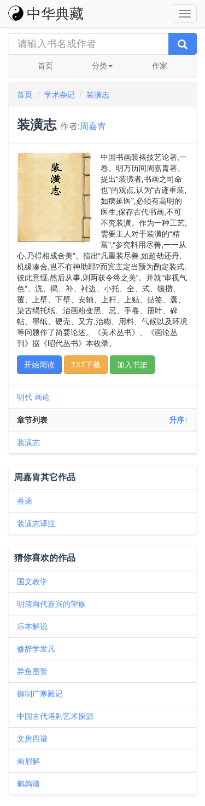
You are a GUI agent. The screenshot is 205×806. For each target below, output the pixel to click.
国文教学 (32, 581)
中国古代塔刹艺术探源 (55, 716)
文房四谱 (32, 738)
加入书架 (132, 364)
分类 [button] (102, 65)
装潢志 (97, 94)
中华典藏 (46, 13)
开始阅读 (39, 364)
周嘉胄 (93, 126)
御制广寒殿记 (40, 693)
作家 (159, 65)
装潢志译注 (36, 523)
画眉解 (28, 761)
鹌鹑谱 (28, 783)
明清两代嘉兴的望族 (51, 604)
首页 (45, 65)
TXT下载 (86, 364)
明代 (24, 397)
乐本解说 (32, 626)
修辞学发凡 (36, 648)
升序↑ (178, 420)
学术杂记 (59, 94)
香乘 (24, 501)
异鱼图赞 (32, 671)
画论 (42, 397)
